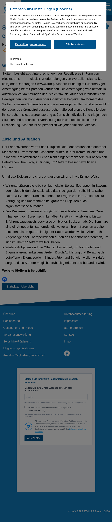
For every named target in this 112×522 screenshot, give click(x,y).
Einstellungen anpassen (30, 44)
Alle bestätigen (75, 44)
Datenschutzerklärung (21, 64)
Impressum (15, 59)
